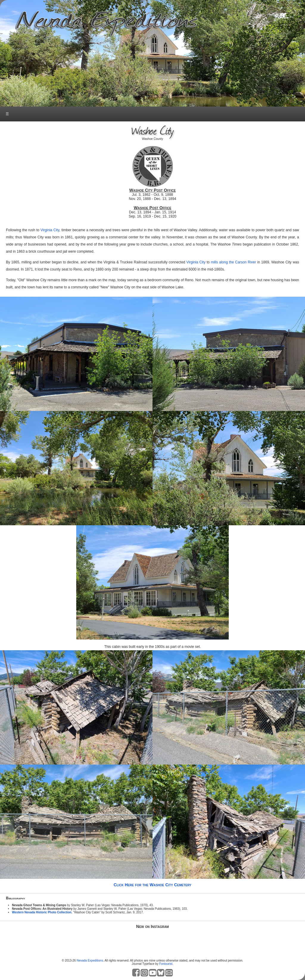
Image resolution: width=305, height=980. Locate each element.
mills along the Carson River (233, 262)
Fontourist (165, 963)
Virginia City (50, 230)
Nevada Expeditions (90, 960)
